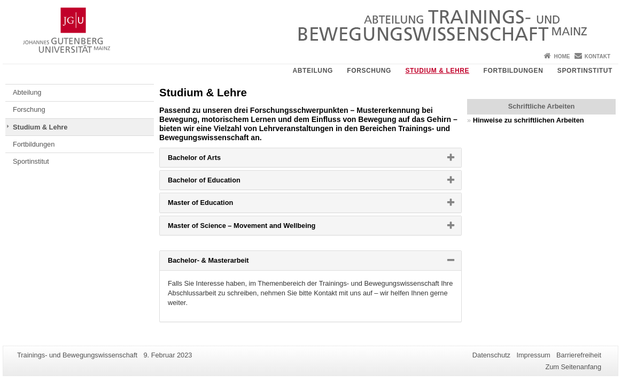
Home (562, 56)
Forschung (369, 70)
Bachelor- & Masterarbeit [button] (225, 263)
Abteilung (312, 70)
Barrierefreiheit (578, 355)
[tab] (310, 157)
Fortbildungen (514, 70)
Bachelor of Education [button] (221, 182)
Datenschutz (491, 355)
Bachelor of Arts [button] (211, 160)
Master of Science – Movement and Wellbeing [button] (259, 228)
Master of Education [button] (217, 205)
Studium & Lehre (437, 70)
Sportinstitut (584, 70)
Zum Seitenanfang (573, 367)
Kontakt (597, 56)
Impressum (533, 355)
